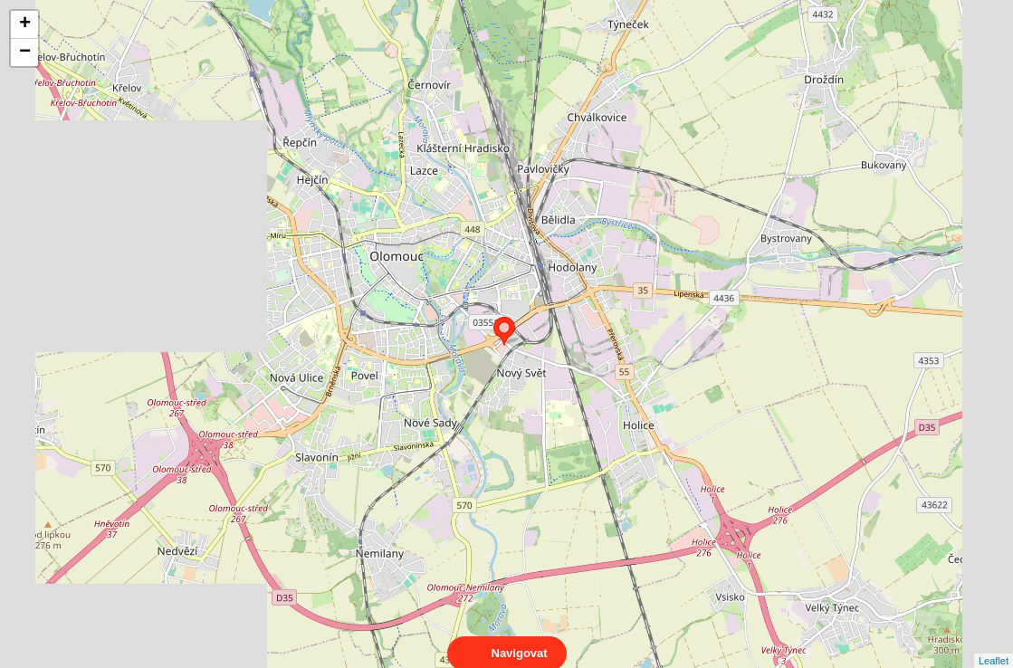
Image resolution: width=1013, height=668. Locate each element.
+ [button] (25, 24)
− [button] (25, 52)
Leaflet (993, 644)
